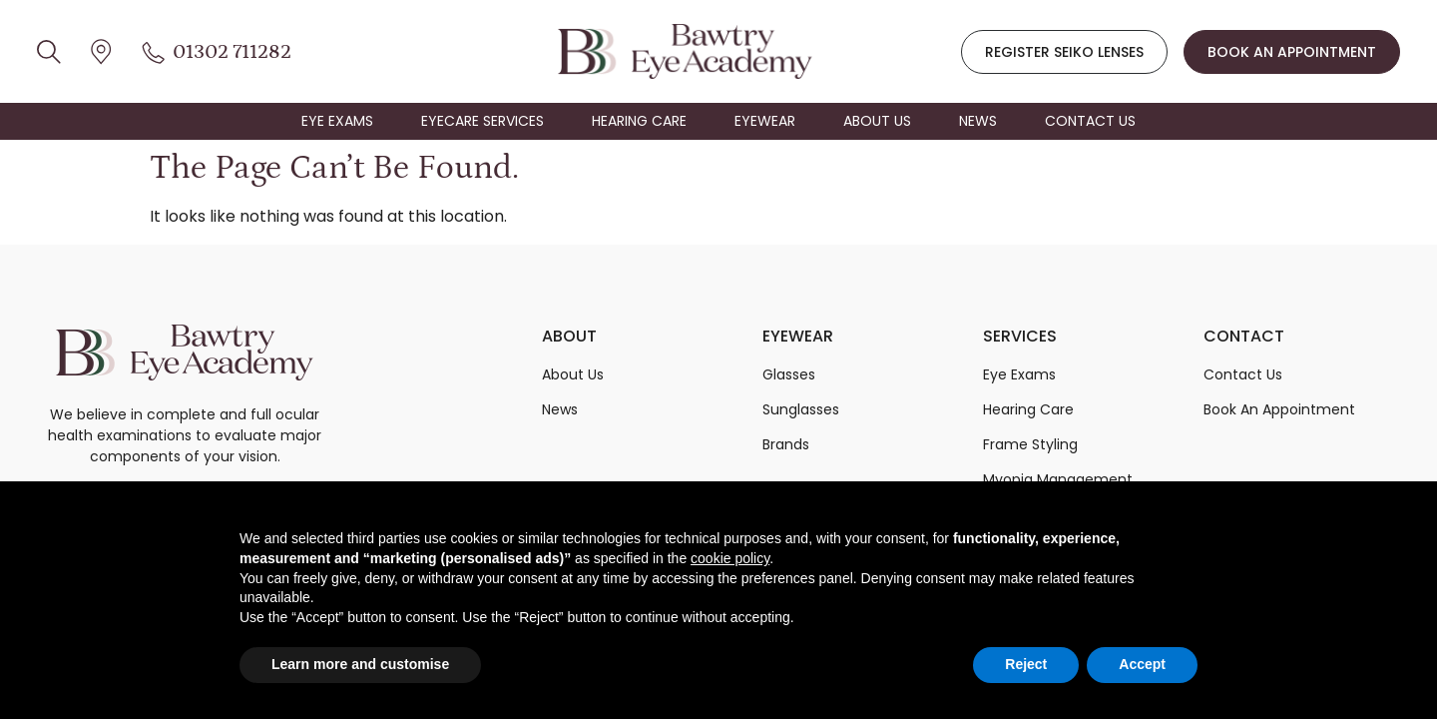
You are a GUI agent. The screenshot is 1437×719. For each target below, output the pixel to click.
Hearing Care (1028, 409)
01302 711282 (232, 52)
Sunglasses (800, 409)
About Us (573, 374)
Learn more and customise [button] (360, 664)
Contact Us (1242, 374)
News (560, 409)
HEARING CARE (639, 121)
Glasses (788, 374)
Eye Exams (1019, 374)
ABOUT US (877, 121)
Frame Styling (1030, 444)
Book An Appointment (1279, 409)
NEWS (978, 121)
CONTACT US (1090, 121)
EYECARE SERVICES (482, 121)
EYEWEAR (764, 121)
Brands (785, 444)
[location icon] (49, 51)
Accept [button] (1142, 664)
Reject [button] (1026, 664)
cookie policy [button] (730, 558)
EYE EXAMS (337, 121)
